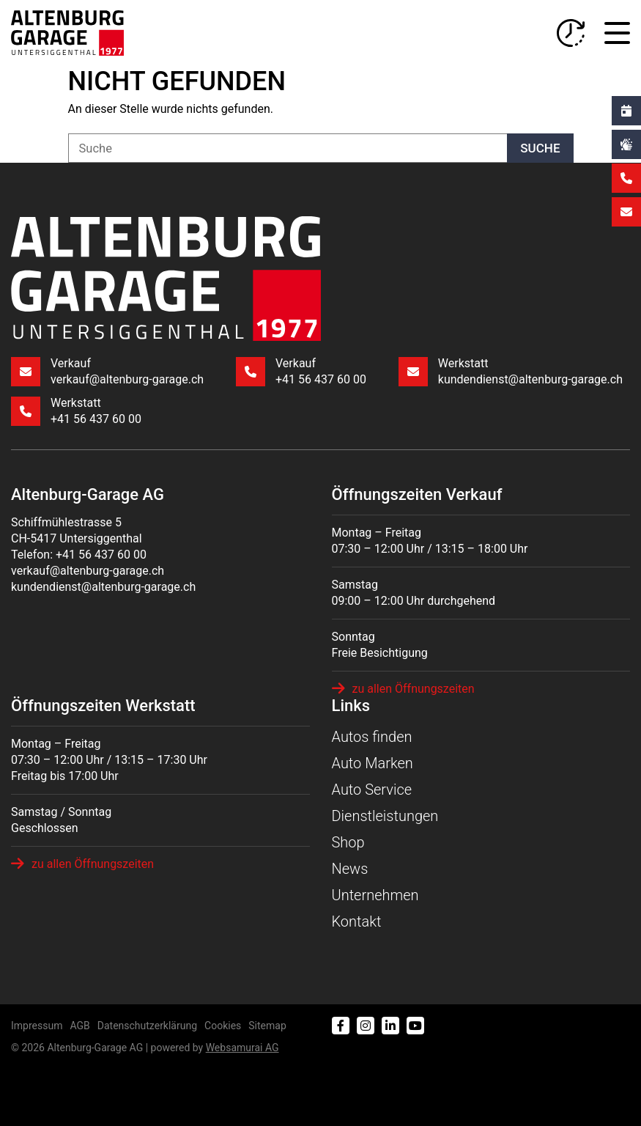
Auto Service (372, 789)
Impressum (36, 1025)
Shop (348, 842)
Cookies (222, 1025)
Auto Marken (372, 763)
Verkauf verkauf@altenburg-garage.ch (107, 371)
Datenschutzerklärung (147, 1025)
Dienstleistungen (385, 816)
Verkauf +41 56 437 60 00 (301, 371)
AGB (79, 1025)
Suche (540, 148)
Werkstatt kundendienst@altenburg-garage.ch (511, 371)
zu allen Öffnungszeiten (403, 688)
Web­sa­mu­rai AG (242, 1047)
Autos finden (372, 737)
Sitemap (267, 1025)
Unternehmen (375, 895)
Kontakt (357, 921)
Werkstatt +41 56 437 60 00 (76, 411)
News (350, 868)
